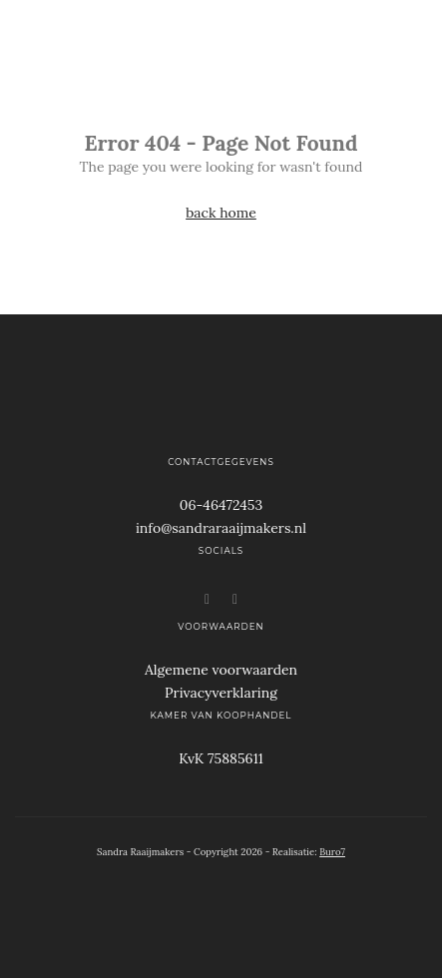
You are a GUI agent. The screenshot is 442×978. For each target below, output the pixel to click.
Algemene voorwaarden (221, 670)
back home (221, 213)
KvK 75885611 (221, 758)
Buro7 (332, 851)
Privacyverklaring (221, 693)
